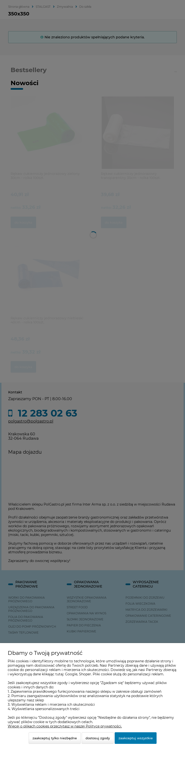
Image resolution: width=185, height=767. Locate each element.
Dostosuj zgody (98, 738)
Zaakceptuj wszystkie (136, 738)
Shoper (85, 674)
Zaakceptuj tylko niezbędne (55, 738)
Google (71, 674)
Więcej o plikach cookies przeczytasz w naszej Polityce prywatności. (65, 726)
